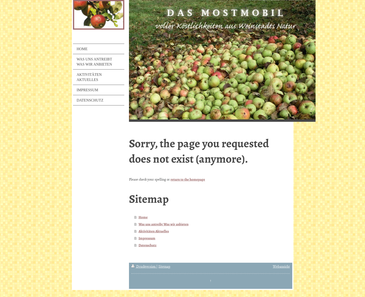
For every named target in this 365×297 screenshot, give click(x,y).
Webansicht (281, 266)
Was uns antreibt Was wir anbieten (163, 224)
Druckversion (143, 266)
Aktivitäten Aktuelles (154, 231)
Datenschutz (147, 245)
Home (143, 217)
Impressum (147, 238)
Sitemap (164, 266)
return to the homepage (187, 179)
